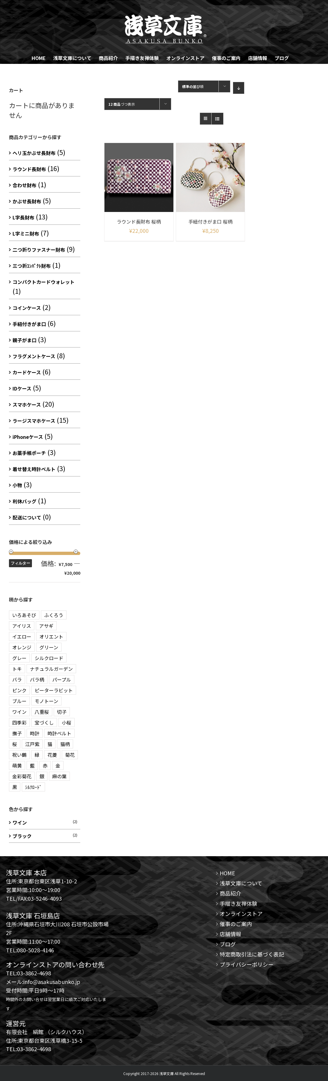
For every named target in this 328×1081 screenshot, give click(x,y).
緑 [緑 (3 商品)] (37, 754)
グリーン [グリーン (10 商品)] (48, 647)
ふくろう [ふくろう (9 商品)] (53, 615)
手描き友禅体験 (238, 903)
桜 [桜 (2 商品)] (14, 744)
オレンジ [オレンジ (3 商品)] (21, 647)
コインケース (27, 307)
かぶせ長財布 (27, 201)
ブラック (22, 835)
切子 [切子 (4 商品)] (62, 711)
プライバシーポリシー (246, 964)
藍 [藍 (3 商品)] (32, 765)
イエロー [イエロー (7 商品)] (21, 636)
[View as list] (217, 118)
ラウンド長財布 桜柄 (139, 221)
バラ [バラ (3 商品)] (17, 679)
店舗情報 (230, 934)
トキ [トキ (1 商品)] (17, 668)
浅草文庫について (241, 883)
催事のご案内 (236, 924)
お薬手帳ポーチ (29, 452)
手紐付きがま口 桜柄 (210, 221)
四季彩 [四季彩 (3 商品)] (19, 722)
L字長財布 (23, 217)
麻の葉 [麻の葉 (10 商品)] (59, 776)
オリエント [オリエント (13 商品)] (51, 636)
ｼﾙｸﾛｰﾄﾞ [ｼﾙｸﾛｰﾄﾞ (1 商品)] (33, 787)
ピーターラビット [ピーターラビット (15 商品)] (54, 690)
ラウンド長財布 (29, 169)
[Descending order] (238, 88)
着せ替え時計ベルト (34, 469)
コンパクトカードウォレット (44, 281)
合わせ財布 (24, 185)
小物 (17, 485)
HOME (227, 873)
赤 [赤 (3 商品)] (45, 765)
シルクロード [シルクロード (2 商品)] (49, 658)
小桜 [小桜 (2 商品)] (66, 722)
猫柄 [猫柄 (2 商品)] (65, 744)
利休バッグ (24, 501)
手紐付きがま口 (29, 323)
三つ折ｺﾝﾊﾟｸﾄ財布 (32, 265)
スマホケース (27, 404)
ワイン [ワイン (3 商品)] (19, 711)
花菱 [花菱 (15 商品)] (52, 754)
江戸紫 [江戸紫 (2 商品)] (32, 744)
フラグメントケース (34, 356)
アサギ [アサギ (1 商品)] (46, 625)
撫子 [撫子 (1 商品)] (17, 733)
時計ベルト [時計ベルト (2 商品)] (59, 733)
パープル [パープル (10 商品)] (61, 679)
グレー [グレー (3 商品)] (19, 658)
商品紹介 (230, 893)
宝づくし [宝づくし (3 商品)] (44, 722)
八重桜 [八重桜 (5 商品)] (42, 711)
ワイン (20, 822)
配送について (27, 517)
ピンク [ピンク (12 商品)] (19, 690)
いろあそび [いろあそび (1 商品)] (24, 615)
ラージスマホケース (34, 420)
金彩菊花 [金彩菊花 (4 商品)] (21, 776)
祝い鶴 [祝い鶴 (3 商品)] (19, 754)
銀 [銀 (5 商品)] (41, 776)
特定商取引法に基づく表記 (252, 954)
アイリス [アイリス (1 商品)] (21, 625)
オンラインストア (241, 913)
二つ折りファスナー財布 (39, 249)
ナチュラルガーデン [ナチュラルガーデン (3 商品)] (51, 668)
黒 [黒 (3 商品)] (14, 787)
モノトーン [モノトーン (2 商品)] (46, 701)
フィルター (20, 563)
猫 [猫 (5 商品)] (49, 744)
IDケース (22, 388)
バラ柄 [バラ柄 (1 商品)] (37, 679)
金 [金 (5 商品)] (58, 765)
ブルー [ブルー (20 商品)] (19, 701)
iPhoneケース (28, 436)
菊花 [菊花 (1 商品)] (70, 754)
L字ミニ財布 (26, 233)
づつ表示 (121, 104)
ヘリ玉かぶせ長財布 (34, 152)
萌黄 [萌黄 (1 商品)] (17, 765)
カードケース (27, 372)
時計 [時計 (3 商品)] (34, 733)
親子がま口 (24, 340)
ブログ (228, 944)
